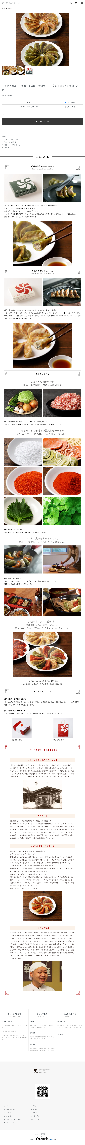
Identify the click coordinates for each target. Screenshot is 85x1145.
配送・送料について (8, 1109)
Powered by (42, 1138)
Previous (19, 39)
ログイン (32, 1113)
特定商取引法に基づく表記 (10, 139)
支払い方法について (8, 1116)
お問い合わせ (33, 1119)
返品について (6, 136)
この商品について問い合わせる (12, 145)
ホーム (4, 8)
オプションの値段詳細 (9, 142)
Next (65, 39)
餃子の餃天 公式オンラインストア (11, 3)
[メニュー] (82, 3)
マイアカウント (34, 1106)
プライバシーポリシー (9, 1123)
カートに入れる (42, 121)
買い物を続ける (7, 148)
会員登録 (32, 1109)
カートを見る (33, 1116)
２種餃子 (10, 8)
